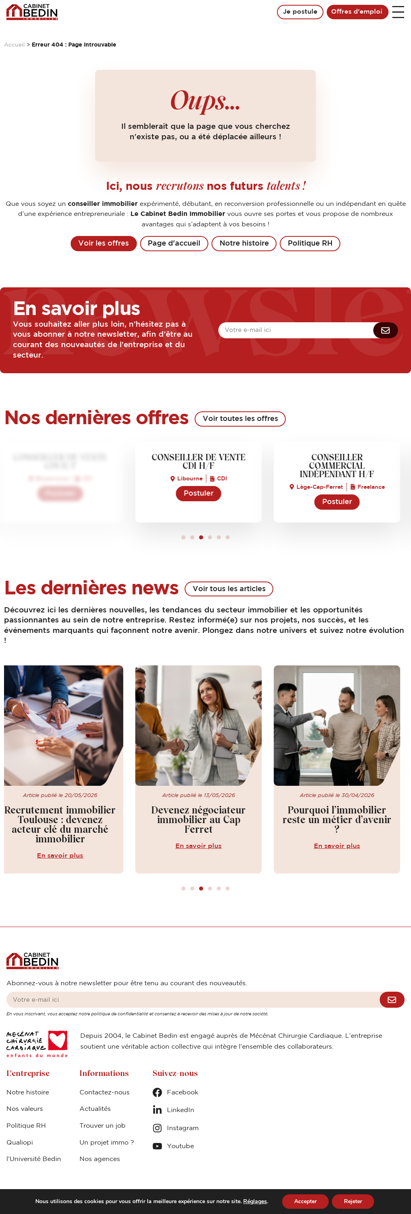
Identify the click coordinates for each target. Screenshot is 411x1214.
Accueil (14, 45)
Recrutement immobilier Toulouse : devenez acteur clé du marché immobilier (67, 825)
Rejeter (353, 1201)
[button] (183, 537)
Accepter (305, 1201)
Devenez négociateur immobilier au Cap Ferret (205, 820)
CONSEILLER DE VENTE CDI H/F (67, 462)
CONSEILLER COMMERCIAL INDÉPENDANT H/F (344, 466)
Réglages (255, 1201)
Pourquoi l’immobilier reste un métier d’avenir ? (343, 820)
